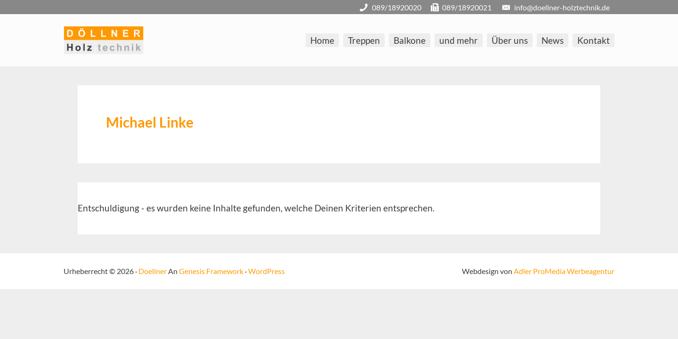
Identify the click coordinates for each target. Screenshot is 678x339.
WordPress (266, 270)
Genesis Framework (211, 270)
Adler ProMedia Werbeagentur (564, 270)
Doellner (152, 270)
